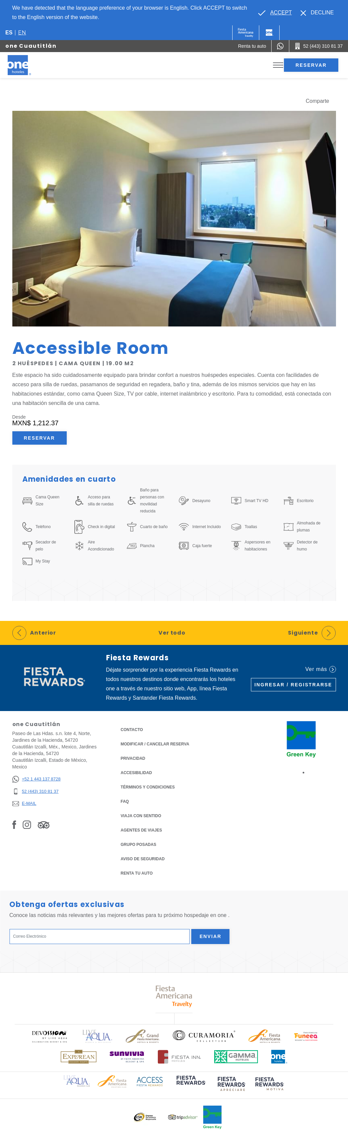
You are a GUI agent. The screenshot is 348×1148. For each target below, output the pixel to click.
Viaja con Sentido (141, 816)
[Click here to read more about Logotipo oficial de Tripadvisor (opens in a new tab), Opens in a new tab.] (182, 1117)
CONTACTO (132, 729)
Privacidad (133, 758)
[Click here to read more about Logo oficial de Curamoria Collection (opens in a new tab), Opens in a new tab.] (204, 1036)
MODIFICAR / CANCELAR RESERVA (155, 744)
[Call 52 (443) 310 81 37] (318, 46)
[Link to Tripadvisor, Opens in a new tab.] (43, 824)
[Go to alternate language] (275, 12)
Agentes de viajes (141, 830)
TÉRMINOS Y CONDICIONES (148, 787)
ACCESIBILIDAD (136, 772)
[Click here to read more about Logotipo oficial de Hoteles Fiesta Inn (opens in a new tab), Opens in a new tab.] (179, 1057)
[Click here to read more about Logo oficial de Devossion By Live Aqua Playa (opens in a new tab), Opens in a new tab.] (49, 1036)
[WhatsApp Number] (280, 46)
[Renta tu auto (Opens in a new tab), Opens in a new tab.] (252, 46)
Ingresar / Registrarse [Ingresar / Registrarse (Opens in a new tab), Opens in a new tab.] (293, 684)
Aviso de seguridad (143, 859)
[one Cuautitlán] (27, 65)
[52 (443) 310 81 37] (36, 791)
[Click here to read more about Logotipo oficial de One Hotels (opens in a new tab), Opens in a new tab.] (279, 1057)
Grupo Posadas (138, 844)
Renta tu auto (137, 873)
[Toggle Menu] (278, 65)
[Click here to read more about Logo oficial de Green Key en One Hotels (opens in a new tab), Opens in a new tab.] (212, 1117)
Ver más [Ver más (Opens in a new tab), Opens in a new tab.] (320, 669)
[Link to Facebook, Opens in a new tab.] (14, 824)
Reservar (311, 65)
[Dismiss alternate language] (317, 13)
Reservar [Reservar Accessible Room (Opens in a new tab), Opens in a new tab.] (39, 438)
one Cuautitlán (30, 46)
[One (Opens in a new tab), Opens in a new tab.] (246, 32)
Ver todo (172, 633)
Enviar (211, 936)
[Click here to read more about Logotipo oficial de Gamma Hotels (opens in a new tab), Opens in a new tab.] (236, 1056)
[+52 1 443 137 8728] (36, 779)
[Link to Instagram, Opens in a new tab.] (27, 824)
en (22, 32)
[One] (269, 32)
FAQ (125, 801)
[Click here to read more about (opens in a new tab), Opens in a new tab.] (190, 1085)
